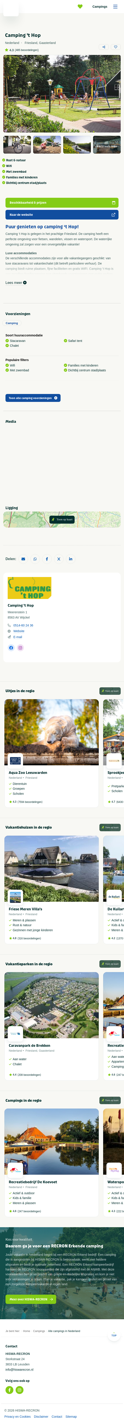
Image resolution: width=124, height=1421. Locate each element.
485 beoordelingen (27, 50)
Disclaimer (41, 1416)
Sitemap (71, 1416)
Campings (106, 6)
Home (26, 1331)
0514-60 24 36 (23, 625)
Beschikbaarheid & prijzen (62, 203)
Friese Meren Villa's (25, 909)
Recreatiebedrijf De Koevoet (33, 1182)
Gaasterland (46, 1050)
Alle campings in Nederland (64, 1331)
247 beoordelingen (29, 1211)
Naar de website (62, 215)
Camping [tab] (12, 323)
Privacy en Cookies (17, 1416)
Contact (57, 1416)
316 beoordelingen (29, 938)
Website (18, 631)
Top (114, 1334)
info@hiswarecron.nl (19, 1369)
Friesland (31, 777)
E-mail (17, 637)
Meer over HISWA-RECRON (31, 1299)
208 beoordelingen (29, 1074)
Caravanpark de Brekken (29, 1045)
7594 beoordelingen (30, 802)
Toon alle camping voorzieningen (33, 398)
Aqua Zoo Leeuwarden (28, 772)
